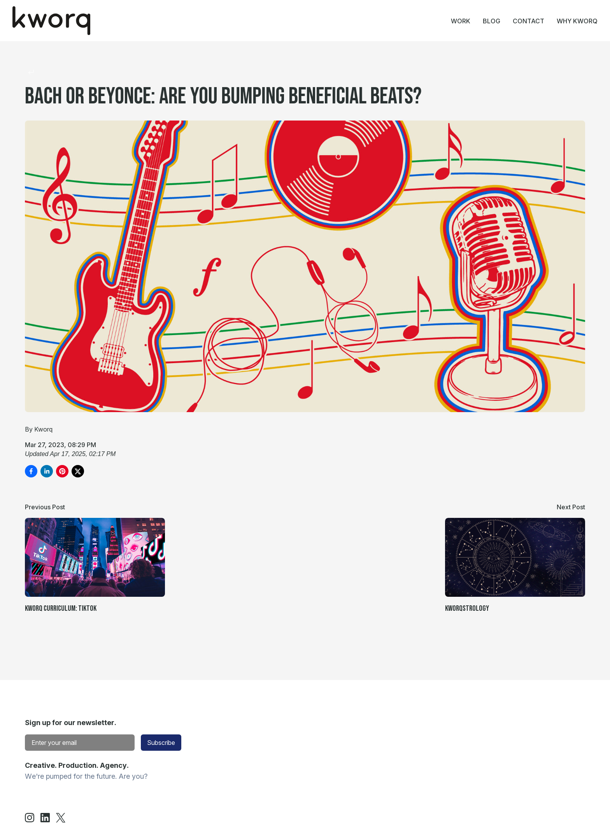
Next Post (571, 507)
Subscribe (161, 742)
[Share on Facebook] (31, 471)
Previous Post (45, 507)
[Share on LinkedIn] (46, 471)
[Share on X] (78, 471)
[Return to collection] (31, 72)
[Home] (51, 20)
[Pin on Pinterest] (62, 471)
